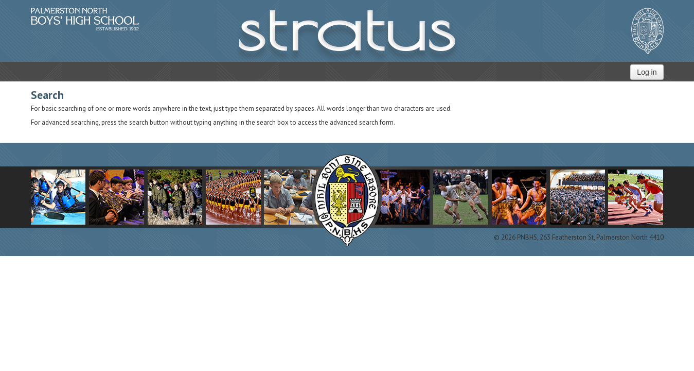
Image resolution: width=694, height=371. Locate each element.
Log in (646, 72)
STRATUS (347, 36)
